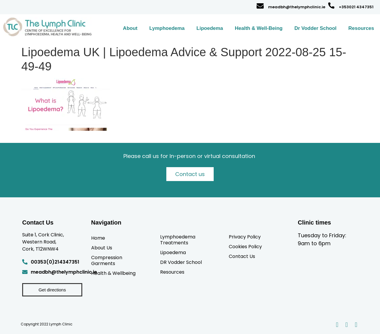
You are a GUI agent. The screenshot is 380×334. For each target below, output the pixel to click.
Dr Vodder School (315, 28)
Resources (361, 28)
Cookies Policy (245, 246)
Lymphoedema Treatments (177, 239)
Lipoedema (210, 28)
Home (98, 238)
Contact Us (242, 256)
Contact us (190, 174)
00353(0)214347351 (55, 262)
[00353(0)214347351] (25, 261)
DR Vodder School (181, 262)
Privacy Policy (245, 236)
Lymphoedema (166, 28)
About (130, 28)
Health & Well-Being (259, 28)
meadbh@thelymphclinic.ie (296, 7)
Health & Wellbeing (113, 273)
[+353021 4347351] (331, 5)
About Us (101, 247)
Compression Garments (106, 260)
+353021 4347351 (356, 7)
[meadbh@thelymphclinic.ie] (260, 5)
